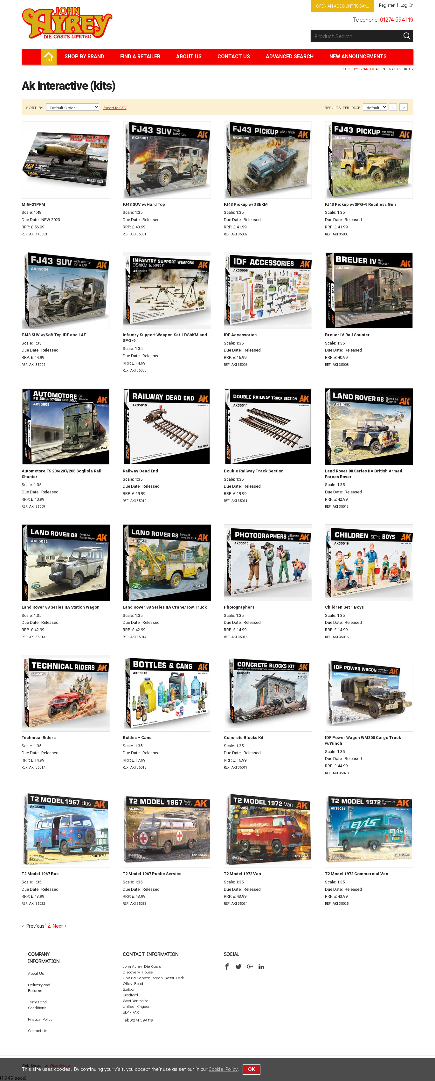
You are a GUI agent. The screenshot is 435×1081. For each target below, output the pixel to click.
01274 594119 (396, 19)
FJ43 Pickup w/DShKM (246, 204)
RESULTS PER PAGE (343, 107)
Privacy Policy (40, 1019)
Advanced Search (290, 56)
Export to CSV (115, 107)
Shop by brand (84, 56)
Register (387, 5)
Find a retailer (140, 56)
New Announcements (358, 56)
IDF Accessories (240, 334)
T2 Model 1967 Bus (40, 873)
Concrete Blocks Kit (243, 737)
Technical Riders (39, 737)
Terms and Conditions (37, 1004)
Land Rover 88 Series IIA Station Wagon (61, 607)
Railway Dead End (140, 471)
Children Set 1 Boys (344, 607)
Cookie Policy (223, 1068)
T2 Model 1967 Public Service (152, 873)
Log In (407, 5)
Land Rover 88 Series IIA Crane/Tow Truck (165, 607)
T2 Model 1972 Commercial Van (356, 873)
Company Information (43, 957)
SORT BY (35, 107)
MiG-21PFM (33, 204)
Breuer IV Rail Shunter (347, 334)
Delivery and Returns (39, 987)
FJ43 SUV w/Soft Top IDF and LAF (54, 334)
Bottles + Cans (137, 737)
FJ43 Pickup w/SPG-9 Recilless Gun (360, 204)
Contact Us (234, 56)
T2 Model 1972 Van (242, 873)
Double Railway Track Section (254, 471)
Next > (60, 925)
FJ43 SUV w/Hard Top (144, 204)
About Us (189, 56)
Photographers (239, 607)
